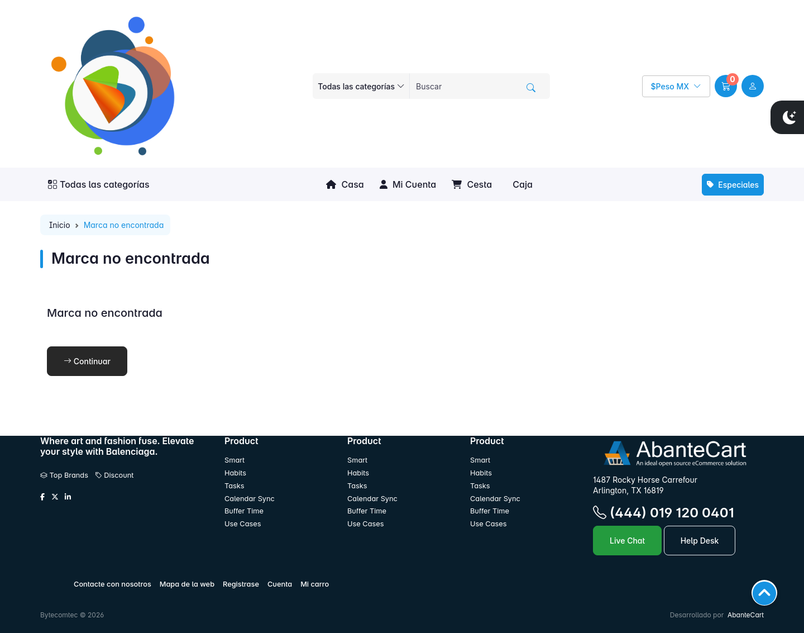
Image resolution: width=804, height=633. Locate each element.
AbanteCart (746, 615)
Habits (235, 473)
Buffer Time (244, 511)
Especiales (733, 184)
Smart (234, 460)
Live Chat (627, 540)
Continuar (87, 361)
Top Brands (64, 475)
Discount (114, 475)
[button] (726, 86)
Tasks (234, 486)
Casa (344, 184)
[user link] (752, 86)
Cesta (472, 184)
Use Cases (242, 524)
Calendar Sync (249, 498)
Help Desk (700, 540)
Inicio (59, 225)
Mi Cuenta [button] (408, 184)
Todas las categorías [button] (99, 184)
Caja (521, 184)
